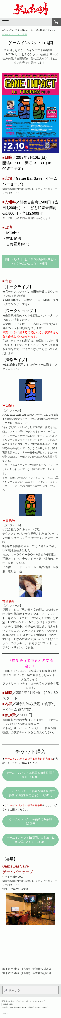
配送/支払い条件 (8, 1001)
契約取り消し (8, 1004)
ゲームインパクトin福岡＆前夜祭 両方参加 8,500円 (30, 775)
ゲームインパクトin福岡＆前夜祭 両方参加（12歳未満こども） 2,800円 (30, 793)
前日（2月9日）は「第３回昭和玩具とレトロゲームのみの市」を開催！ (30, 261)
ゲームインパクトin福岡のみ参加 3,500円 (32, 821)
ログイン (5, 1013)
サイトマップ (39, 1001)
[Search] (30, 990)
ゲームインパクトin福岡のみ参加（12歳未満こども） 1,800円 (31, 840)
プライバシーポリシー (24, 1001)
